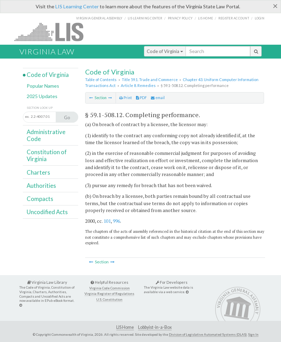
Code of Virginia (165, 51)
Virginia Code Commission (109, 288)
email (158, 98)
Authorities (41, 185)
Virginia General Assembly (99, 18)
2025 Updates (42, 96)
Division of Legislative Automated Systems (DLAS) (208, 334)
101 (107, 221)
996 (116, 221)
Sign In (253, 334)
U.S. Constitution (109, 299)
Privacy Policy (180, 18)
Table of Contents (101, 79)
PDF (141, 98)
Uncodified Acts (47, 212)
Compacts (40, 198)
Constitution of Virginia (47, 155)
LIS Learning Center (77, 6)
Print (125, 98)
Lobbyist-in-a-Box (155, 327)
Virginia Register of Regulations (109, 294)
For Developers (172, 282)
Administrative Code (46, 135)
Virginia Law (46, 51)
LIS (52, 31)
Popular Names (43, 86)
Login (259, 18)
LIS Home (125, 327)
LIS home (205, 18)
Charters (38, 172)
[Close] (275, 5)
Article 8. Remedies (138, 85)
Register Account (233, 18)
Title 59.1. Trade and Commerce (150, 79)
